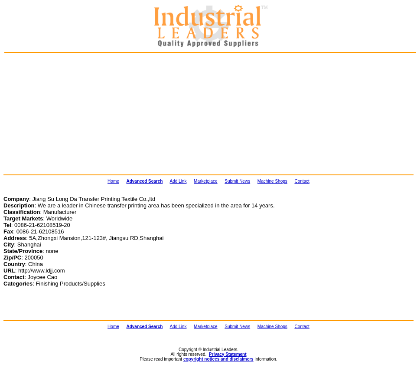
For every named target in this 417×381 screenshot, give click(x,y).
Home (113, 181)
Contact (301, 181)
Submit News (237, 181)
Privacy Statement (228, 354)
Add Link (178, 181)
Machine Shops (272, 181)
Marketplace (205, 181)
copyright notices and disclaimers (218, 359)
